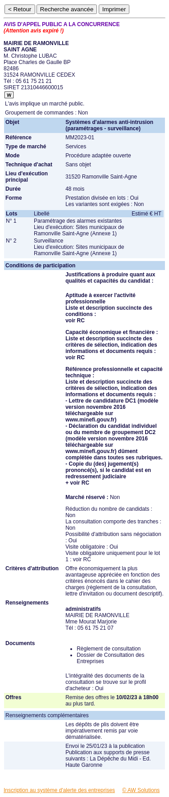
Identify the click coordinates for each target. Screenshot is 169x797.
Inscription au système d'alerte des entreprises (59, 790)
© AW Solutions (141, 790)
